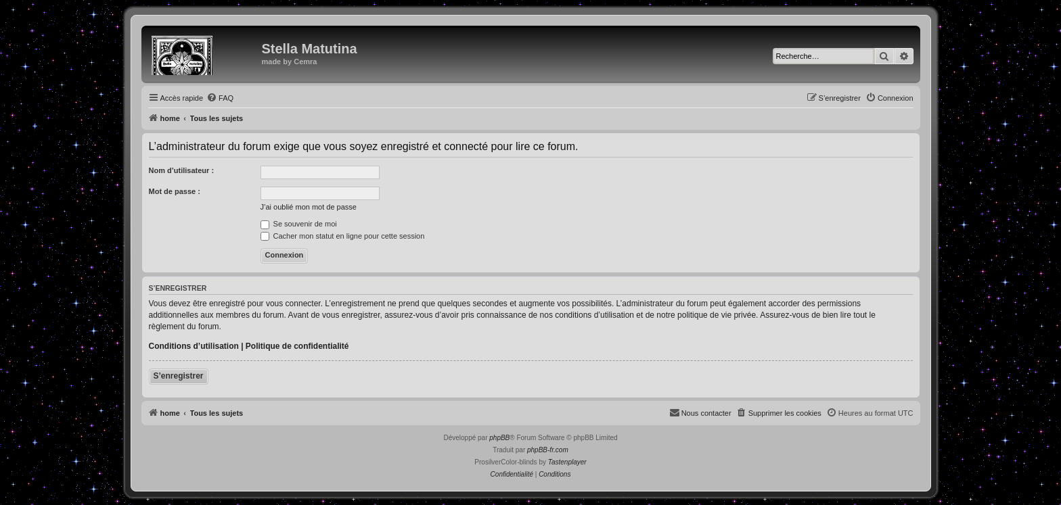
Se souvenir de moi (299, 224)
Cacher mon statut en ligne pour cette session (343, 236)
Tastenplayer (567, 462)
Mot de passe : (174, 191)
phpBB (499, 437)
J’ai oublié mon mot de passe (309, 207)
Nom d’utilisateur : (182, 170)
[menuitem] (219, 98)
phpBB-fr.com (547, 450)
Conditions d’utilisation (194, 346)
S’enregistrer (179, 376)
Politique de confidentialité (297, 346)
